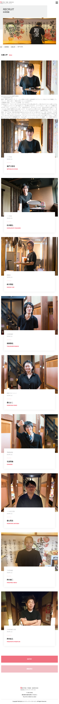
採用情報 (6, 46)
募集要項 (29, 669)
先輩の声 (13, 46)
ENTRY (29, 660)
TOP (1, 47)
